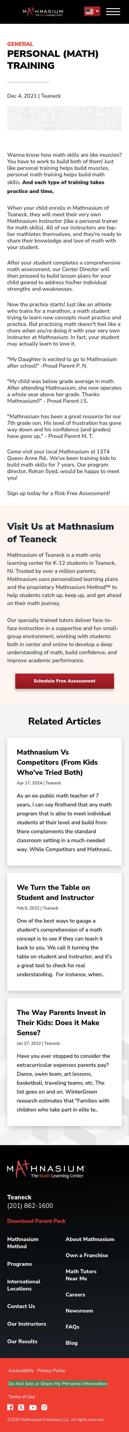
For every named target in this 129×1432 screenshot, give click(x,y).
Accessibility (21, 1371)
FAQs (72, 1326)
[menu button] (92, 11)
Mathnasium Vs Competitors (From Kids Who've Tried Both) (57, 762)
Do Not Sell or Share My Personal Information (57, 1383)
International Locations (23, 1285)
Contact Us (21, 1306)
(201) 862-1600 (30, 1206)
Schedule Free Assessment (64, 681)
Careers (75, 1294)
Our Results (22, 1341)
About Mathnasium (90, 1239)
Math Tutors (81, 1275)
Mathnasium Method (23, 1243)
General (20, 44)
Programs (19, 1264)
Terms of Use (21, 1397)
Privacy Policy (51, 1371)
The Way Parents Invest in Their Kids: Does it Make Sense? (61, 1023)
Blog (72, 1343)
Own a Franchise (87, 1255)
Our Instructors (26, 1323)
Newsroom (79, 1310)
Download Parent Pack (36, 1221)
